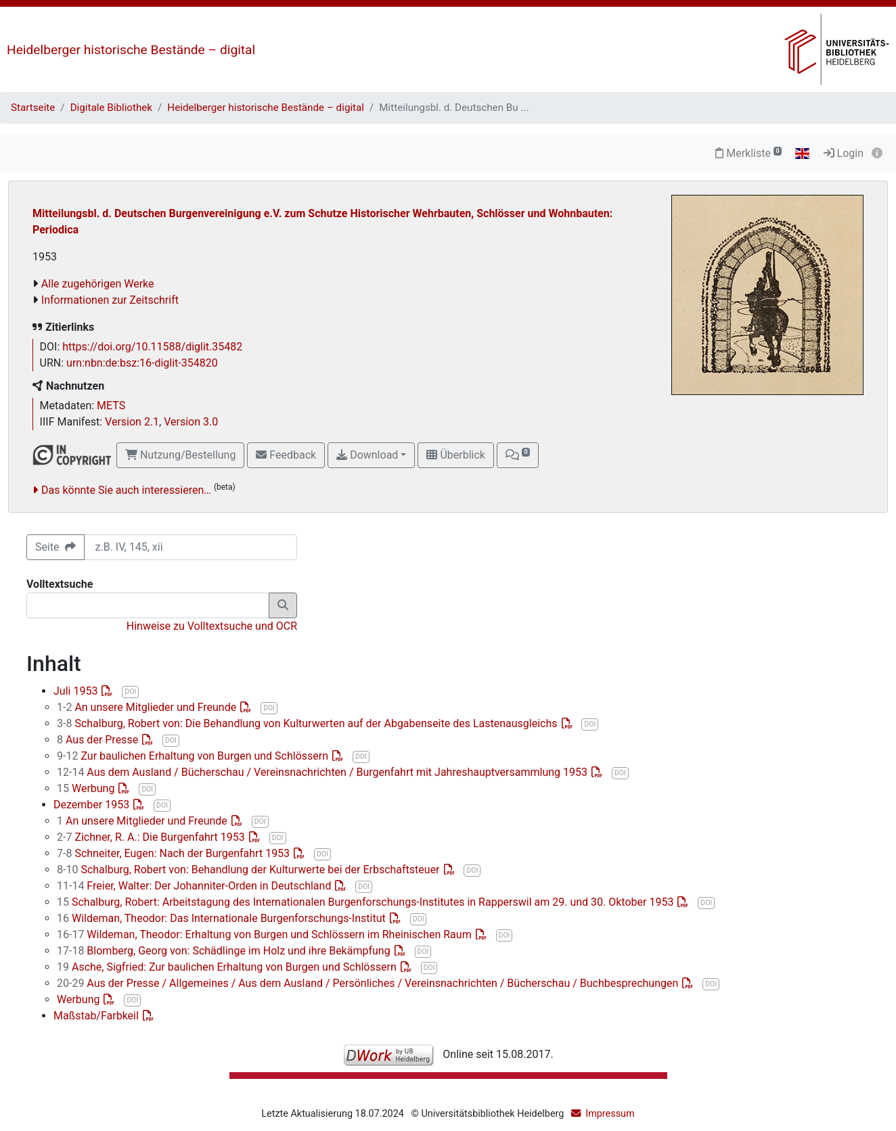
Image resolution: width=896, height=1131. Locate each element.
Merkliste (748, 153)
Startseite (33, 107)
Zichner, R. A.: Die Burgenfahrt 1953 (152, 837)
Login (844, 153)
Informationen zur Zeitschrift (110, 300)
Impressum (609, 1114)
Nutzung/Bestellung (180, 454)
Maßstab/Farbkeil (97, 1015)
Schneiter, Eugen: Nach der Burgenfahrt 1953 (174, 853)
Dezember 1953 (92, 804)
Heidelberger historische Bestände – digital (131, 49)
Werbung (87, 788)
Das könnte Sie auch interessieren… (126, 490)
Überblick (455, 454)
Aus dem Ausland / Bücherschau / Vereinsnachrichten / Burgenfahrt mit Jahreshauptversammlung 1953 (323, 772)
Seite (55, 546)
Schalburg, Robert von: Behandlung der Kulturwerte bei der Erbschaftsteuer (250, 869)
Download (367, 454)
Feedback (286, 454)
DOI (130, 691)
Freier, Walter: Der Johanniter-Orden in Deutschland (195, 885)
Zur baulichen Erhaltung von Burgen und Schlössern (194, 755)
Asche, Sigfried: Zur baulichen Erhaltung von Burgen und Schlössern (228, 967)
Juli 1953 (76, 691)
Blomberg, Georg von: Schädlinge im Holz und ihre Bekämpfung (225, 950)
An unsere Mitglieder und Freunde (148, 707)
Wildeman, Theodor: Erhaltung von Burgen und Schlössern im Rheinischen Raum (265, 934)
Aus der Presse (99, 739)
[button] (518, 455)
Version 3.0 (191, 421)
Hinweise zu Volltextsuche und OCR (212, 626)
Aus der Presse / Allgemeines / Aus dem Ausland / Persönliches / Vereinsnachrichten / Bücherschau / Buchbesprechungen (369, 983)
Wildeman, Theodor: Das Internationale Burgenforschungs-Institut (222, 918)
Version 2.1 (132, 421)
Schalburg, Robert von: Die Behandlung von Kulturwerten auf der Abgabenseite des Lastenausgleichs (308, 723)
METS (111, 405)
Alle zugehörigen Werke (97, 283)
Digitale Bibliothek (111, 107)
